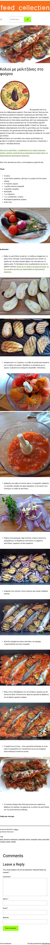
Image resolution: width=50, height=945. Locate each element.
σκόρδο (13, 842)
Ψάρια (16, 829)
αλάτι (2, 839)
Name (5, 899)
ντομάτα (2, 842)
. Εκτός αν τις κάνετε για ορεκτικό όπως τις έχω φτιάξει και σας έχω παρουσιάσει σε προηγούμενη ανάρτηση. (26, 269)
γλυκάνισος (14, 839)
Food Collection (5, 944)
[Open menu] (1, 19)
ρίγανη (8, 842)
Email (5, 908)
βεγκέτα (7, 839)
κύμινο (40, 839)
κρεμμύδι (34, 839)
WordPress (46, 944)
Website (6, 918)
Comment (7, 877)
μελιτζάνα (46, 839)
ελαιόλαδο (21, 839)
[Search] (27, 19)
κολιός (28, 839)
